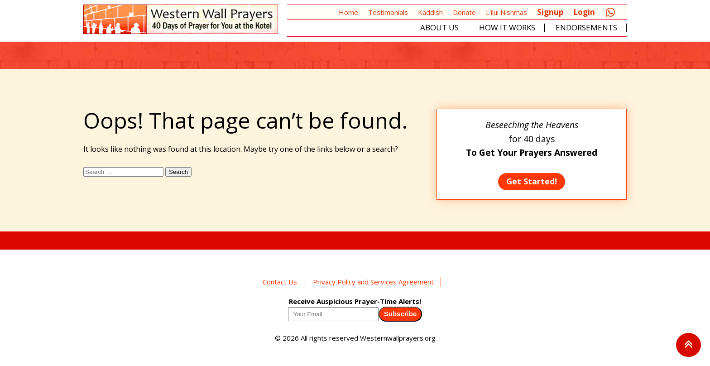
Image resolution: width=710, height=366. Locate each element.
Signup (550, 12)
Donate (464, 12)
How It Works (507, 28)
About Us (439, 28)
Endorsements (586, 28)
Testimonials (388, 12)
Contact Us (280, 281)
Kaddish (430, 12)
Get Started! (531, 181)
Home (348, 12)
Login (584, 12)
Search (178, 172)
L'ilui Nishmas (506, 12)
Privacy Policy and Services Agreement (373, 281)
